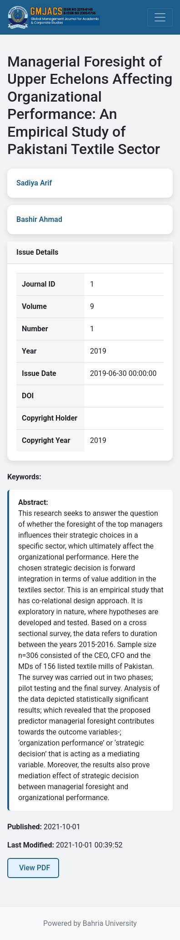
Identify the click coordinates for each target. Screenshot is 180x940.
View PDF (34, 867)
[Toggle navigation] (160, 17)
